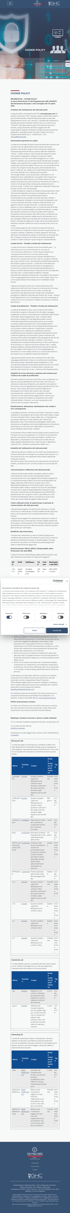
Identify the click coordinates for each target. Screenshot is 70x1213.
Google (24, 776)
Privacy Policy (35, 1166)
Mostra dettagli (58, 624)
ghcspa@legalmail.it (18, 137)
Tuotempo (25, 833)
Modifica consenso (18, 728)
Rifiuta (34, 630)
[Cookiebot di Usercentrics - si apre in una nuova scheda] (54, 581)
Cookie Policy (35, 1163)
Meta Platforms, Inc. (25, 1072)
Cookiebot (15, 735)
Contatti (35, 1169)
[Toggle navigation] (10, 3)
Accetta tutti (57, 630)
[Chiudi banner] (67, 581)
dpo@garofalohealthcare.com (22, 689)
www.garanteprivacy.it (47, 698)
